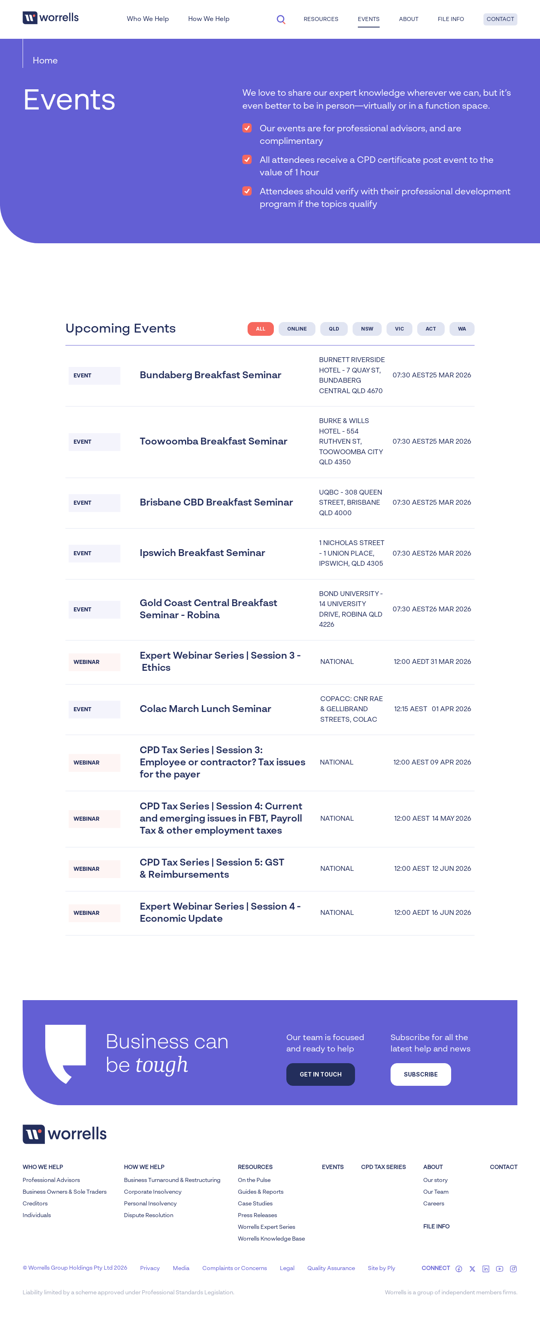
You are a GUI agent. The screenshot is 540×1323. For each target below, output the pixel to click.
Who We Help (148, 19)
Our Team (436, 1192)
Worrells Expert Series (266, 1227)
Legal (287, 1268)
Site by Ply (381, 1268)
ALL (260, 329)
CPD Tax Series (383, 1167)
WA (462, 329)
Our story (435, 1180)
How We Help (208, 19)
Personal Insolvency (150, 1204)
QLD (334, 329)
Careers (433, 1204)
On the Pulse (254, 1180)
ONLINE (297, 329)
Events (369, 19)
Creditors (35, 1204)
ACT (431, 329)
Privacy (150, 1268)
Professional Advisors (51, 1180)
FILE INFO (436, 1227)
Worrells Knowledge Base (271, 1239)
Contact (500, 19)
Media (181, 1268)
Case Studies (255, 1204)
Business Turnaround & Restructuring (172, 1180)
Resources (321, 19)
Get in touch (321, 1074)
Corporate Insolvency (153, 1192)
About (408, 19)
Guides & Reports (261, 1192)
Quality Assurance (331, 1268)
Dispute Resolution (148, 1215)
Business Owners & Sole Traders (65, 1192)
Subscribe (421, 1074)
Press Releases (257, 1215)
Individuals (37, 1215)
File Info (451, 19)
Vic (399, 329)
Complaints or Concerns (234, 1268)
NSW (367, 329)
